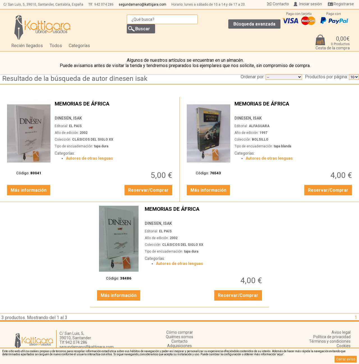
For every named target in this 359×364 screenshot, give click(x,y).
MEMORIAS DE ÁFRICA (114, 106)
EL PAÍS (75, 126)
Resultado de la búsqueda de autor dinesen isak (75, 79)
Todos (56, 45)
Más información (29, 190)
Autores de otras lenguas (89, 158)
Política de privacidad (332, 337)
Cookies (344, 346)
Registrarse (343, 4)
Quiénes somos (179, 337)
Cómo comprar (179, 332)
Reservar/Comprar (148, 190)
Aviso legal (341, 332)
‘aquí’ (280, 354)
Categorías (79, 45)
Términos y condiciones (330, 341)
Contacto (281, 4)
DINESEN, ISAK (68, 118)
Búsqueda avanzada (254, 24)
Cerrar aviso (345, 359)
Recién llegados (27, 45)
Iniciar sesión (310, 4)
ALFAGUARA (259, 126)
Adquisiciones (179, 346)
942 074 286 (104, 4)
